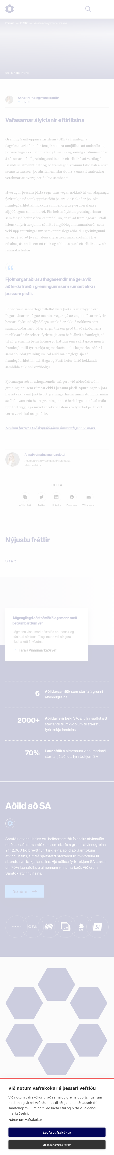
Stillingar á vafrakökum (57, 1144)
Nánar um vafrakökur (25, 1119)
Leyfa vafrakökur (57, 1132)
